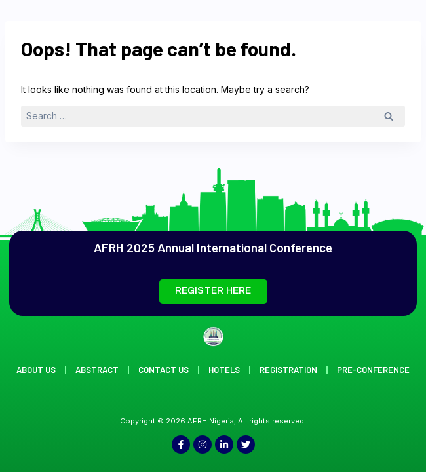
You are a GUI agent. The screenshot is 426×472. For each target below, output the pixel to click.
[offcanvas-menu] (398, 47)
